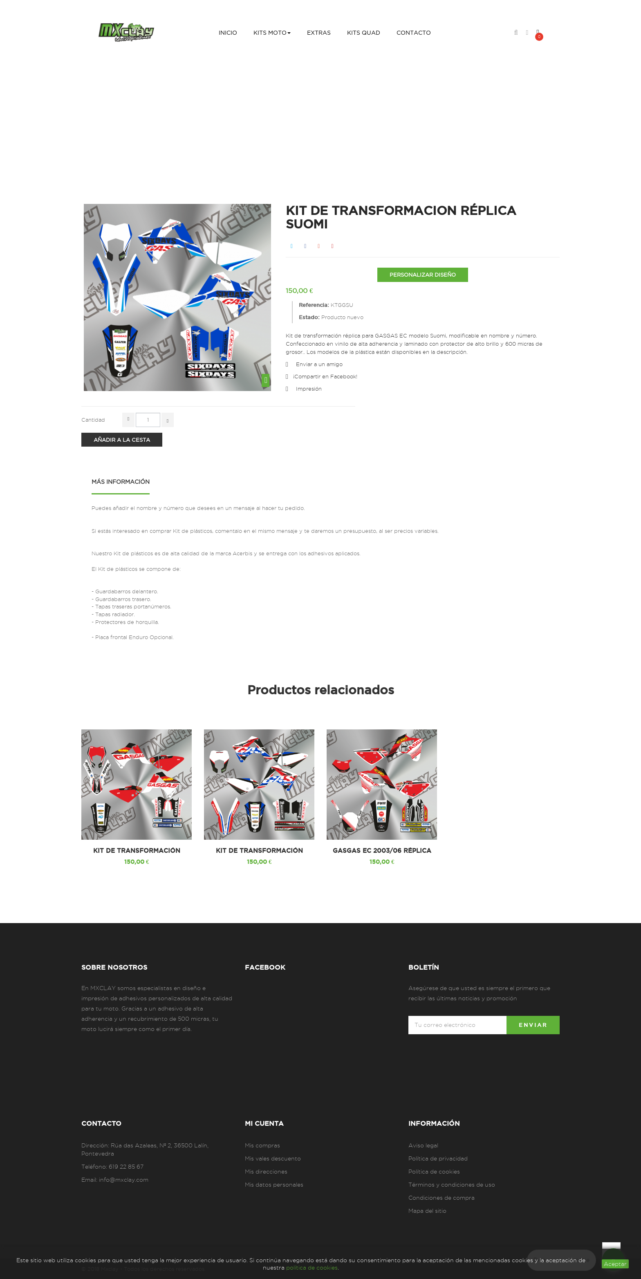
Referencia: (314, 305)
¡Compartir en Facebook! (325, 376)
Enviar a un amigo (319, 364)
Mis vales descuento (273, 1158)
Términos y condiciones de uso (451, 1184)
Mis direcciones (266, 1171)
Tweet (292, 246)
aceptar (615, 1264)
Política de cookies (434, 1171)
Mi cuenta (264, 1123)
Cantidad (93, 420)
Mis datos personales (274, 1184)
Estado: (309, 317)
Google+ (319, 246)
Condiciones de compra (441, 1197)
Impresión (309, 388)
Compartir (305, 246)
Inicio (186, 123)
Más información (121, 482)
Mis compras (262, 1145)
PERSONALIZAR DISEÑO (423, 274)
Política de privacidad (438, 1158)
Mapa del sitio (427, 1210)
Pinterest (332, 246)
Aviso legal (423, 1145)
